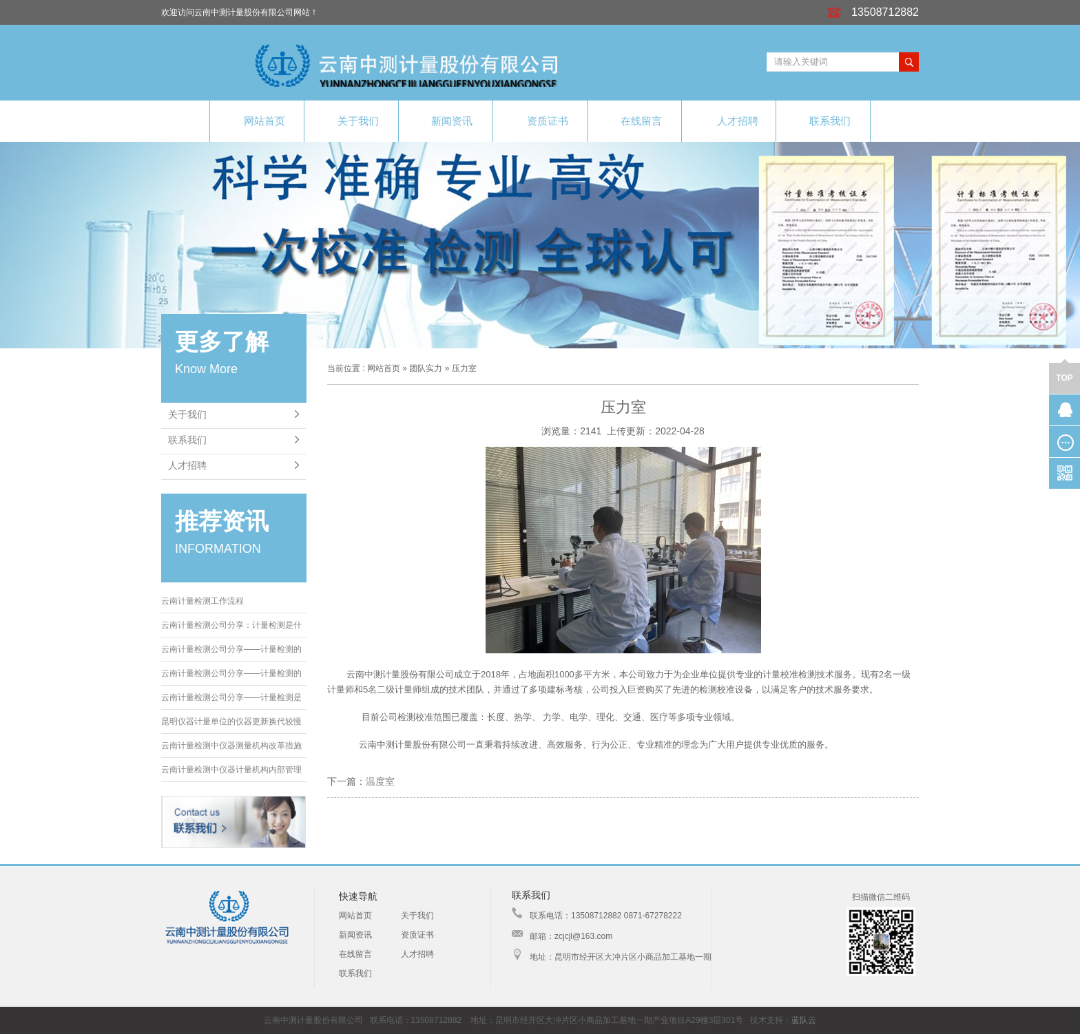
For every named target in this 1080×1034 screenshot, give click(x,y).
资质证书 (540, 121)
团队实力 (425, 368)
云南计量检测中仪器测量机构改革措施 (231, 745)
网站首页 (257, 121)
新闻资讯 (446, 121)
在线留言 (635, 120)
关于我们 (351, 120)
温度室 (380, 781)
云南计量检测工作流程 (202, 601)
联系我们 (823, 120)
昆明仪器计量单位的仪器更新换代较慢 (231, 721)
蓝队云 (803, 1020)
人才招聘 (728, 121)
